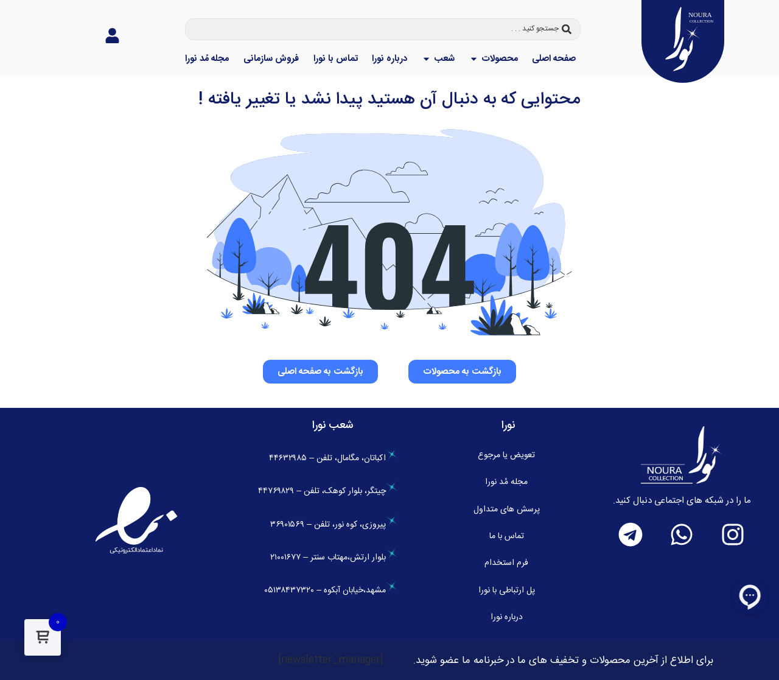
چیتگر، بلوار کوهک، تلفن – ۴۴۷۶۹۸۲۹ (328, 491)
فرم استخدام (506, 563)
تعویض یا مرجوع (506, 455)
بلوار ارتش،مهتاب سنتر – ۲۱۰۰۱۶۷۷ (334, 557)
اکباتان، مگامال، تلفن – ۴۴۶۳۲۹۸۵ (333, 458)
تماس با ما (506, 536)
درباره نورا (507, 617)
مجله (506, 482)
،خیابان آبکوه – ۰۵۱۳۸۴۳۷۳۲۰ (315, 590)
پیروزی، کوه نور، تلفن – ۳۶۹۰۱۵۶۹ (334, 524)
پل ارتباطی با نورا (506, 590)
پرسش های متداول (506, 509)
